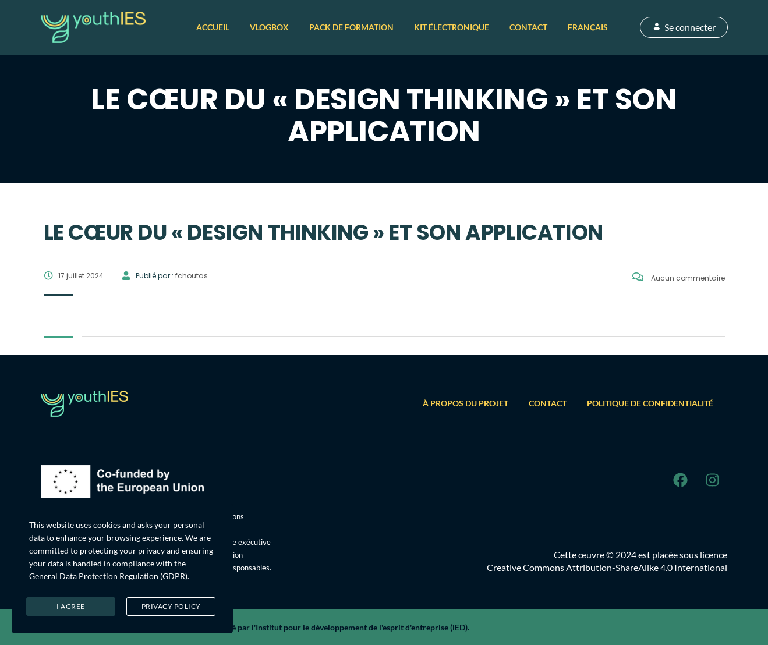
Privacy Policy (171, 606)
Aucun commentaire (678, 278)
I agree (70, 606)
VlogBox (269, 27)
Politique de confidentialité (650, 403)
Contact (528, 27)
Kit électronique (451, 27)
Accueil (212, 27)
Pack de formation (351, 27)
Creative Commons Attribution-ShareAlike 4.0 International (607, 567)
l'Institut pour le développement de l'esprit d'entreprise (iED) (360, 627)
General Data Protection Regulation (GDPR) (108, 576)
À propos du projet (465, 403)
